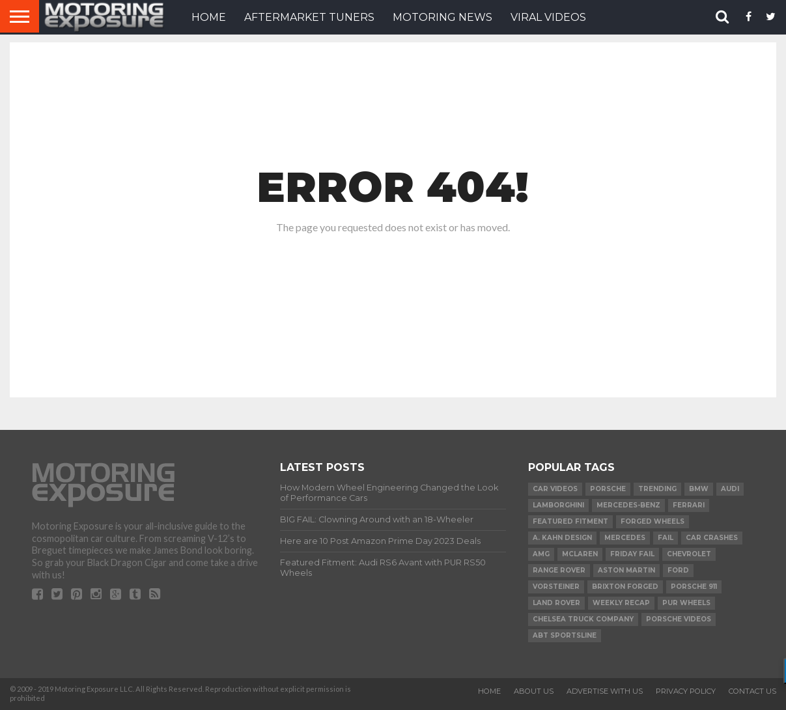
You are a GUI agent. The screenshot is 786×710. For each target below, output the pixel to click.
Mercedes (624, 537)
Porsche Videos (678, 619)
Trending (657, 489)
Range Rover (559, 570)
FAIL (665, 537)
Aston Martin (626, 570)
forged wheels (652, 521)
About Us (534, 691)
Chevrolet (689, 554)
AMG (541, 554)
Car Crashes (712, 537)
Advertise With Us (605, 691)
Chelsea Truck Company (583, 619)
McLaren (580, 554)
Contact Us (752, 691)
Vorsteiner (556, 586)
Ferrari (689, 505)
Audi (730, 489)
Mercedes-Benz (628, 505)
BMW (699, 489)
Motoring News (442, 17)
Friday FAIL (632, 554)
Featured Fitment (570, 521)
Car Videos (555, 489)
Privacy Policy (686, 691)
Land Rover (556, 603)
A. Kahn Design (562, 537)
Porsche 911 (694, 586)
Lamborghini (558, 505)
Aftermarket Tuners (309, 17)
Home (489, 691)
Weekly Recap (621, 603)
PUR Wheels (686, 603)
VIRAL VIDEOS (548, 17)
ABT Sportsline (565, 635)
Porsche (608, 489)
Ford (678, 570)
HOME (208, 17)
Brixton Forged (625, 586)
